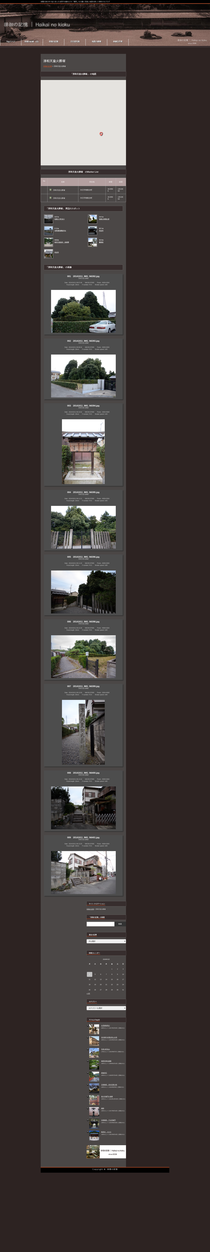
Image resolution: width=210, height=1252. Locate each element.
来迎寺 (101, 231)
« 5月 (88, 993)
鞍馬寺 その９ (106, 1132)
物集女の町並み (59, 219)
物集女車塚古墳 (104, 219)
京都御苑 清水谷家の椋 (109, 1084)
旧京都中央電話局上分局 (109, 1037)
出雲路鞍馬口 (105, 1025)
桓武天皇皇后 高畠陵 (61, 242)
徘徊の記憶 (112, 1169)
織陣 (102, 1108)
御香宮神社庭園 (106, 1061)
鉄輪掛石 (104, 1073)
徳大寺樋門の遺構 (107, 1096)
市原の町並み (105, 1049)
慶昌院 (101, 242)
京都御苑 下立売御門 (108, 1120)
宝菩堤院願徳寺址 (60, 231)
